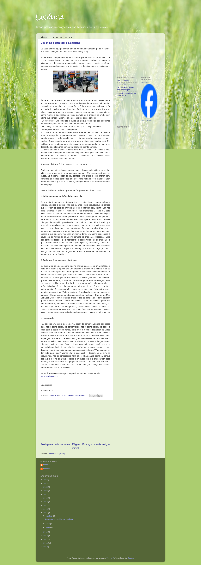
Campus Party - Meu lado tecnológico (125, 88)
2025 (45, 480)
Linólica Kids (122, 84)
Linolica (46, 465)
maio (48, 527)
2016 (45, 509)
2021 (45, 494)
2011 (45, 543)
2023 (45, 487)
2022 (45, 491)
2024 (45, 483)
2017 (45, 505)
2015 (45, 513)
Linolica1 (47, 469)
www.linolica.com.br (49, 376)
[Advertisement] (75, 421)
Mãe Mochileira (123, 81)
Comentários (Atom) (56, 454)
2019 (45, 498)
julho (48, 524)
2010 (45, 547)
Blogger (130, 558)
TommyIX (110, 558)
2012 (45, 539)
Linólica (50, 17)
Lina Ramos (145, 82)
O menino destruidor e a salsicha (60, 42)
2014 (45, 532)
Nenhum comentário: (77, 395)
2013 (45, 536)
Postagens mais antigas (96, 444)
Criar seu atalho (146, 120)
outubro (49, 516)
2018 (45, 502)
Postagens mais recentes (55, 444)
